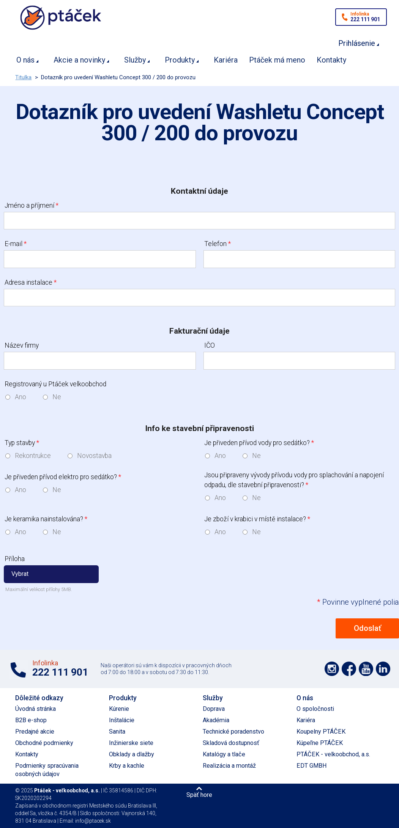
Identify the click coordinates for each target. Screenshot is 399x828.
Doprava (214, 708)
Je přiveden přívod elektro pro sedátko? (63, 477)
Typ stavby (22, 443)
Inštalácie (121, 720)
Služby (135, 59)
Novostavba (94, 455)
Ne (56, 397)
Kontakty (331, 59)
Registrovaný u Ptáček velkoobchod (55, 384)
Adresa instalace (31, 282)
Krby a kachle (126, 765)
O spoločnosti (315, 708)
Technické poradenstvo (233, 731)
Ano (20, 397)
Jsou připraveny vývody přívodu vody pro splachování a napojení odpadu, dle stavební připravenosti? (294, 480)
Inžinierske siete (131, 742)
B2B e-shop (31, 720)
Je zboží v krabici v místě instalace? (257, 519)
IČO (209, 345)
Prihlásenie (356, 43)
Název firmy (22, 345)
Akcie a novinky (79, 59)
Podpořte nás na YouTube (366, 669)
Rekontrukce (33, 455)
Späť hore (199, 794)
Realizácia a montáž (229, 765)
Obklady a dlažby (131, 754)
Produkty (180, 59)
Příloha (15, 559)
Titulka (23, 77)
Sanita (117, 731)
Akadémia (216, 720)
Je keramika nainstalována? (46, 519)
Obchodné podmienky (44, 742)
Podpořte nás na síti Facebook (349, 669)
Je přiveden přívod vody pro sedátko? (259, 443)
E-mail (16, 244)
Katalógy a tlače (224, 754)
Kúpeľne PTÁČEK (319, 742)
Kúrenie (119, 708)
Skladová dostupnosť (231, 742)
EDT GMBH (311, 765)
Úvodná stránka (35, 708)
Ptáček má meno (277, 59)
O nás (25, 59)
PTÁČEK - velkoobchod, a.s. (333, 754)
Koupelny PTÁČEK (320, 731)
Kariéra (226, 59)
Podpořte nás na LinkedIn (383, 669)
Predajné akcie (34, 731)
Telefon (217, 244)
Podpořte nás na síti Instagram (332, 669)
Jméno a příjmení (31, 205)
